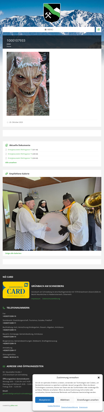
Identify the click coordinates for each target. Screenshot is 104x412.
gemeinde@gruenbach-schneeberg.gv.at (19, 393)
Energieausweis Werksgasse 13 (20, 158)
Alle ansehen (11, 162)
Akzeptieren (44, 399)
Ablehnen (64, 399)
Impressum (83, 407)
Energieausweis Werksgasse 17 (20, 149)
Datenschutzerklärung (69, 407)
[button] (98, 377)
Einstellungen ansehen (88, 399)
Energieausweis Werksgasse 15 (20, 154)
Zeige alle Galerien (13, 253)
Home (9, 46)
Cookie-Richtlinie (54, 406)
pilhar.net (14, 405)
